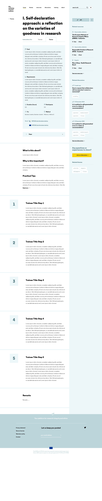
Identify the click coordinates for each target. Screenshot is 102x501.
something (75, 96)
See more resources (77, 73)
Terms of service (20, 431)
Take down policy (20, 434)
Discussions (48, 7)
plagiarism (83, 168)
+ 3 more (82, 115)
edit (81, 20)
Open (75, 41)
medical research (84, 112)
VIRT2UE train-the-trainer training (40, 121)
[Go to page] (87, 7)
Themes (31, 7)
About (63, 7)
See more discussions (77, 140)
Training (56, 7)
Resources (38, 7)
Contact (18, 437)
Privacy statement (20, 428)
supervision (75, 112)
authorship (75, 168)
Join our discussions (81, 155)
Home (24, 7)
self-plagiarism (76, 171)
